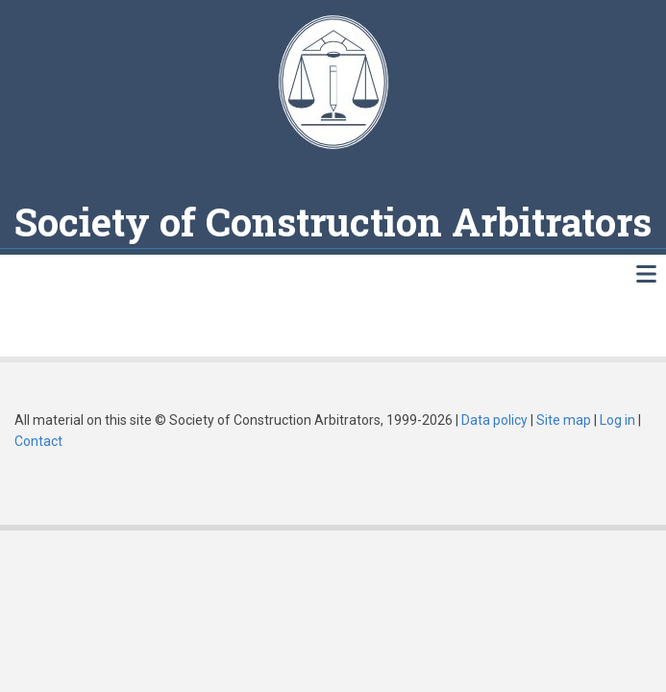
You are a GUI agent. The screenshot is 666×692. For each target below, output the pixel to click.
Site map (563, 420)
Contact (38, 441)
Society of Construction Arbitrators (333, 221)
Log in (617, 420)
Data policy (494, 420)
